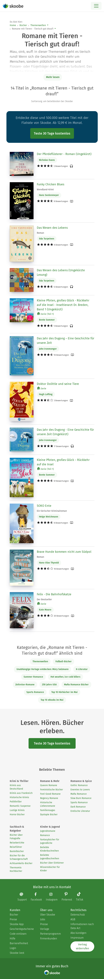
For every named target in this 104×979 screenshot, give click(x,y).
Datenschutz (77, 914)
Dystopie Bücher (48, 814)
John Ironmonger (48, 348)
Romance (45, 835)
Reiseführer (16, 847)
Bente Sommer (47, 319)
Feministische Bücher (51, 789)
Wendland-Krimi (45, 189)
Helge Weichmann (48, 516)
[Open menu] (96, 6)
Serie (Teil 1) (45, 313)
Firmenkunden (48, 938)
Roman (40, 233)
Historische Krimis (19, 797)
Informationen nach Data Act (82, 926)
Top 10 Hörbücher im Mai (64, 692)
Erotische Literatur (80, 811)
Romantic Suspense (20, 806)
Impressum (77, 937)
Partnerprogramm (50, 933)
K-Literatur (82, 669)
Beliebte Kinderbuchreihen (49, 849)
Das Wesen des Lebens (52, 228)
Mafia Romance (78, 794)
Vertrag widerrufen (82, 946)
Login (13, 948)
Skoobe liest (17, 952)
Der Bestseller (44, 599)
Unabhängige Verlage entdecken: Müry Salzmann (43, 669)
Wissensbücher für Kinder (50, 869)
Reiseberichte (17, 842)
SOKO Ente (44, 506)
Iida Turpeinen (46, 238)
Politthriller (16, 801)
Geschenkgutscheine (22, 929)
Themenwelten (38, 25)
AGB (72, 919)
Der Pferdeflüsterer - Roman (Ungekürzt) (64, 154)
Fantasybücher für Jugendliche (49, 841)
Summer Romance (33, 676)
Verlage (44, 929)
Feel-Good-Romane (50, 794)
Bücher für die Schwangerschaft (19, 857)
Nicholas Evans (47, 160)
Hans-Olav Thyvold (49, 562)
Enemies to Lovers (80, 789)
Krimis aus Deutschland (16, 787)
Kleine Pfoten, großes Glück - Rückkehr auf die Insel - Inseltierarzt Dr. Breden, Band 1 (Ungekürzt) (63, 305)
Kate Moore (45, 609)
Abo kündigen (78, 932)
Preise (13, 919)
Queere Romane (48, 785)
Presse (44, 924)
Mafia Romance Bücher (76, 684)
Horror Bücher (17, 814)
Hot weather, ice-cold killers (65, 676)
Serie (41, 388)
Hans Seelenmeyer (49, 195)
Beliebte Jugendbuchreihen (49, 857)
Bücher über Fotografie (16, 837)
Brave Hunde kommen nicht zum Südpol (64, 552)
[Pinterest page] (68, 897)
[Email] (23, 897)
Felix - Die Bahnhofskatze (54, 594)
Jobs (42, 919)
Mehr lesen (52, 77)
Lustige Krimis (17, 810)
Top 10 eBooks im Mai (52, 700)
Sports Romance (35, 692)
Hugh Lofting (45, 394)
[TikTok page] (81, 897)
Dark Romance (78, 806)
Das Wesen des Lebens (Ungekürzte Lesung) (61, 272)
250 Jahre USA (49, 684)
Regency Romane (49, 798)
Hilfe (12, 938)
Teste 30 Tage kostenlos (52, 133)
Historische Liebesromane (47, 804)
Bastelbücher (17, 851)
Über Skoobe (47, 914)
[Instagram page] (53, 897)
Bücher (23, 25)
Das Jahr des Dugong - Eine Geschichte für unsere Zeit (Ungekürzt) (65, 432)
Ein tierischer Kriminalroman (52, 511)
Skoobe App (17, 924)
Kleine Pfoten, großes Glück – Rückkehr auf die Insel (63, 462)
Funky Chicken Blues (50, 184)
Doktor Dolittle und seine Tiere (58, 384)
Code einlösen (18, 933)
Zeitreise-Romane (25, 684)
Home (13, 25)
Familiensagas (47, 810)
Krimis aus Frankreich (21, 793)
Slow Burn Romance (80, 798)
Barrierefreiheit (19, 943)
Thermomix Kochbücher (16, 869)
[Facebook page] (38, 897)
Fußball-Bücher (63, 661)
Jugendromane (47, 831)
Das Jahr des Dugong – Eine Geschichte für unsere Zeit (65, 341)
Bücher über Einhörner (52, 862)
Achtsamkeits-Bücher (21, 863)
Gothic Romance (79, 785)
